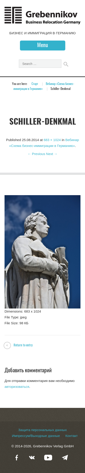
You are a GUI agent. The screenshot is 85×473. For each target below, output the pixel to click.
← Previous (36, 154)
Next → (51, 154)
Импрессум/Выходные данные (36, 436)
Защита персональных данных (42, 430)
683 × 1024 (52, 140)
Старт (35, 84)
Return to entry (23, 345)
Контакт (72, 436)
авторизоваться (17, 386)
